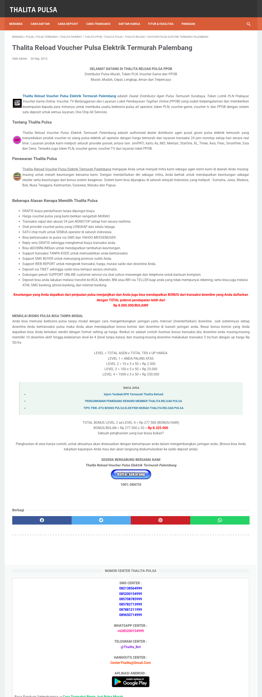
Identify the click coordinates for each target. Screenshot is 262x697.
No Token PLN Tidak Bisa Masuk (214, 566)
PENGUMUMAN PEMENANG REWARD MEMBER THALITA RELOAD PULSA (94, 465)
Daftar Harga (132, 16)
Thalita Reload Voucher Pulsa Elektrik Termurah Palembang (66, 107)
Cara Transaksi (101, 16)
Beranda (18, 16)
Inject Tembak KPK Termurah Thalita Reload (94, 458)
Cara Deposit (71, 16)
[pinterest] (112, 589)
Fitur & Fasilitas (163, 16)
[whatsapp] (151, 589)
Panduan (191, 16)
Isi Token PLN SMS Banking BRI (214, 556)
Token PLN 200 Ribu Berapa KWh (215, 511)
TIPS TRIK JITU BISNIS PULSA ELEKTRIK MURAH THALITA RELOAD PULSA (94, 471)
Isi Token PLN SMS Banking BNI (214, 531)
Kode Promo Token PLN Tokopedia (217, 664)
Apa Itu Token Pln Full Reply (211, 460)
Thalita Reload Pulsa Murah (117, 690)
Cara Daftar (43, 16)
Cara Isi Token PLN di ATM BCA (214, 649)
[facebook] (32, 589)
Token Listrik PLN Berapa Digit (213, 657)
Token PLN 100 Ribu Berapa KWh (215, 521)
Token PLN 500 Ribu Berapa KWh (215, 501)
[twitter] (72, 589)
